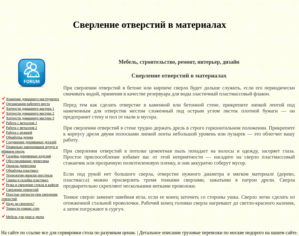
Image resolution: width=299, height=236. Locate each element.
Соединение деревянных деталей (31, 142)
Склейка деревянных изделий (28, 156)
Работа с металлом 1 (21, 123)
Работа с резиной (19, 132)
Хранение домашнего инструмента (32, 99)
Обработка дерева (19, 137)
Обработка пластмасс (22, 170)
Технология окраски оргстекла (29, 175)
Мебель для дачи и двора (25, 217)
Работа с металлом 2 (21, 128)
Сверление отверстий (22, 190)
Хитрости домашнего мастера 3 (30, 118)
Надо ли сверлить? (20, 204)
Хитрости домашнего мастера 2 (30, 113)
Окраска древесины (21, 166)
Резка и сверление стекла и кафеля (32, 185)
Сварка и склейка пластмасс (27, 180)
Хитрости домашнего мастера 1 (30, 108)
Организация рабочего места (28, 104)
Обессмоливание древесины (27, 161)
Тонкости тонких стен (22, 208)
